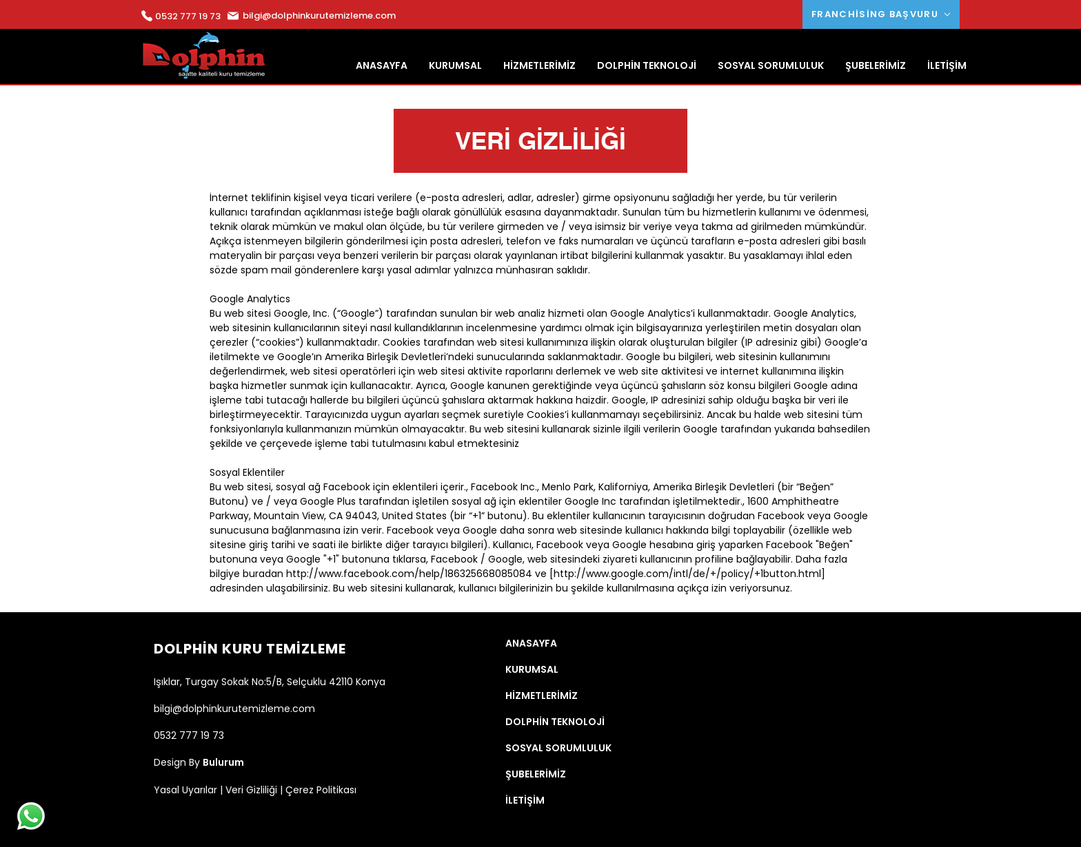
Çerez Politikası (320, 790)
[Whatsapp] (31, 816)
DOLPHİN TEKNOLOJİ (555, 722)
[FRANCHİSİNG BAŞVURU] (881, 14)
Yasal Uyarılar (185, 790)
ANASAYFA (531, 643)
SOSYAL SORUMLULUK (558, 748)
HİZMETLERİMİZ (541, 695)
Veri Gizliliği (251, 790)
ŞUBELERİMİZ (535, 774)
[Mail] (147, 16)
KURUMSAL (531, 669)
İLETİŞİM (525, 800)
